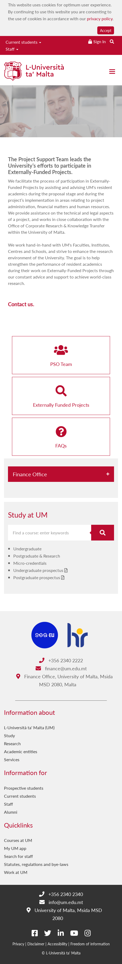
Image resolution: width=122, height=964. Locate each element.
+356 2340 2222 (61, 660)
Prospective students (23, 788)
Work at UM (15, 872)
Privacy (18, 943)
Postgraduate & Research (36, 556)
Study (9, 735)
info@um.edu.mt (61, 902)
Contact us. (21, 304)
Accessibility (57, 943)
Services (11, 759)
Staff (12, 49)
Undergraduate (27, 549)
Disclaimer (35, 943)
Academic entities (20, 751)
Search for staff (18, 856)
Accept (105, 30)
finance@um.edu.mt (61, 668)
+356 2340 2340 (61, 894)
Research (12, 743)
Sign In (99, 41)
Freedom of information (90, 943)
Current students (23, 42)
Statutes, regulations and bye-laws (36, 864)
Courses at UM (18, 840)
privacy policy (99, 18)
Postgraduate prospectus (36, 577)
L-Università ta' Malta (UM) (29, 727)
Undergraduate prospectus (38, 570)
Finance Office (30, 474)
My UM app (15, 848)
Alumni (10, 812)
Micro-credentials (30, 563)
